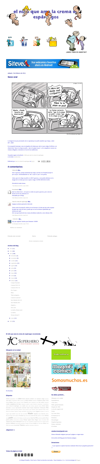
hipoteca (16, 411)
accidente (32, 398)
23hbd (19, 398)
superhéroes (31, 421)
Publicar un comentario (16, 227)
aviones (21, 400)
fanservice (36, 407)
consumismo (39, 404)
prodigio (21, 419)
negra (24, 415)
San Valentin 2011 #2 (16, 300)
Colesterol (46, 402)
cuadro (23, 406)
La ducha (13, 312)
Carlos (22, 402)
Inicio (34, 236)
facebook (24, 407)
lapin (10, 413)
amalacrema (17, 157)
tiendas (35, 423)
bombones (39, 400)
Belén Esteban (28, 400)
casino (29, 402)
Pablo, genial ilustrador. (57, 404)
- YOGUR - (15, 219)
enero (12, 318)
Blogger (78, 460)
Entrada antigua (52, 236)
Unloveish (14, 170)
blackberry (35, 400)
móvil (14, 415)
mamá (39, 413)
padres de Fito (16, 418)
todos (41, 423)
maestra (36, 413)
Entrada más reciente (14, 236)
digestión (36, 405)
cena (37, 402)
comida (7, 404)
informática (24, 411)
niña (27, 415)
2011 (11, 253)
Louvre (13, 413)
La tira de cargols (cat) (57, 409)
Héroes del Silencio (10, 411)
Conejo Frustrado (15, 282)
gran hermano (32, 409)
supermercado (37, 421)
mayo (12, 273)
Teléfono (13, 423)
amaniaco (39, 398)
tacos (41, 421)
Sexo (11, 421)
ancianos (47, 398)
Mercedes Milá (9, 415)
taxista (47, 421)
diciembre (14, 255)
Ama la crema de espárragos (20, 201)
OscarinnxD (15, 189)
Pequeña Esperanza (56, 422)
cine (39, 402)
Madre (30, 413)
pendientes (40, 418)
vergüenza (27, 425)
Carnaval (26, 402)
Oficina (47, 415)
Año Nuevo (9, 400)
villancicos (36, 425)
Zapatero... (13, 305)
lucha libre (18, 413)
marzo (13, 278)
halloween (41, 409)
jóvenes (34, 411)
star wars (27, 421)
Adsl (35, 398)
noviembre (14, 258)
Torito (44, 423)
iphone (30, 411)
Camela (14, 402)
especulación (18, 407)
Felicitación (42, 407)
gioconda (16, 409)
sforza (14, 421)
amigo (43, 398)
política (11, 419)
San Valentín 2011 (15, 302)
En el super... (14, 290)
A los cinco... (54, 402)
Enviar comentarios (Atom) (36, 241)
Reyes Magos (35, 419)
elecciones (8, 407)
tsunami (12, 425)
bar (24, 400)
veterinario (31, 425)
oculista (42, 415)
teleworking (17, 423)
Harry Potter (46, 409)
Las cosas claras (55, 413)
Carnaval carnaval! (16, 297)
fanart (28, 407)
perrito (44, 418)
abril (12, 275)
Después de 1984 (55, 407)
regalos (29, 419)
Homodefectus (55, 400)
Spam (23, 421)
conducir (27, 404)
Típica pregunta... (15, 295)
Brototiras (54, 417)
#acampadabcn (12, 398)
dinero (40, 405)
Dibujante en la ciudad (57, 398)
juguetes (38, 411)
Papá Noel (33, 418)
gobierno (20, 409)
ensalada (13, 407)
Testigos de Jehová (29, 423)
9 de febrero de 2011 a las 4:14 (20, 198)
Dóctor (43, 406)
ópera (7, 418)
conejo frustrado (33, 404)
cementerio (33, 402)
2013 (11, 248)
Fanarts (31, 407)
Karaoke (42, 411)
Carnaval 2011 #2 (15, 287)
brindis (7, 402)
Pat (37, 418)
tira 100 (38, 423)
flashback (8, 409)
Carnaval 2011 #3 (15, 285)
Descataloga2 (54, 420)
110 (16, 398)
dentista (32, 405)
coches (42, 402)
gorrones (27, 409)
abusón (27, 398)
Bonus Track (46, 400)
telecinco (8, 423)
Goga (24, 409)
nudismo (39, 415)
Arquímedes (14, 400)
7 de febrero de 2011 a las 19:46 (20, 185)
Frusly (53, 411)
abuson (23, 398)
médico (47, 413)
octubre (13, 260)
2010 (11, 321)
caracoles (18, 402)
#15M (7, 398)
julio (12, 268)
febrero (13, 280)
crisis (21, 405)
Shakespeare (19, 421)
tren (9, 425)
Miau (12, 292)
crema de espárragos (14, 406)
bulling (10, 402)
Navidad (21, 415)
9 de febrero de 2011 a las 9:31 (20, 215)
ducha (47, 406)
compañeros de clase (15, 404)
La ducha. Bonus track (16, 310)
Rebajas (25, 419)
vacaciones (16, 425)
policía (7, 419)
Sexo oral (13, 307)
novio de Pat (34, 415)
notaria (29, 415)
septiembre (14, 263)
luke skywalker (24, 413)
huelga (20, 411)
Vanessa (22, 425)
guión (37, 409)
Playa (47, 418)
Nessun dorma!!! (15, 315)
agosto (13, 265)
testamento (23, 423)
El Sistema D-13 (55, 415)
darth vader (28, 405)
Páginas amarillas (23, 418)
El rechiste (54, 426)
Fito (47, 407)
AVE (18, 400)
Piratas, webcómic (56, 424)
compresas (23, 404)
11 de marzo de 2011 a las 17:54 (20, 224)
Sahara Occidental (42, 419)
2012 (11, 251)
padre (11, 417)
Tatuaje (44, 421)
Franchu (12, 409)
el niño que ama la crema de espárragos (34, 155)
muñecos (17, 415)
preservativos (16, 419)
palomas (28, 418)
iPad (28, 411)
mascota (43, 413)
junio (12, 270)
